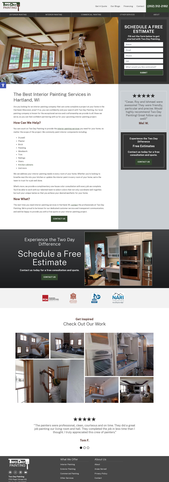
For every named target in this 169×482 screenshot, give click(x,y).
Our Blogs (115, 6)
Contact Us (59, 219)
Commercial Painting (91, 15)
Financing (128, 6)
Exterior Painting (18, 15)
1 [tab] (81, 448)
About (97, 464)
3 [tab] (88, 448)
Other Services (127, 15)
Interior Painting (53, 15)
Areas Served (100, 469)
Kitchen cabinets (25, 165)
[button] (3, 85)
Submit (143, 73)
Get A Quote (101, 6)
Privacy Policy (101, 473)
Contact (140, 6)
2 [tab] (84, 448)
